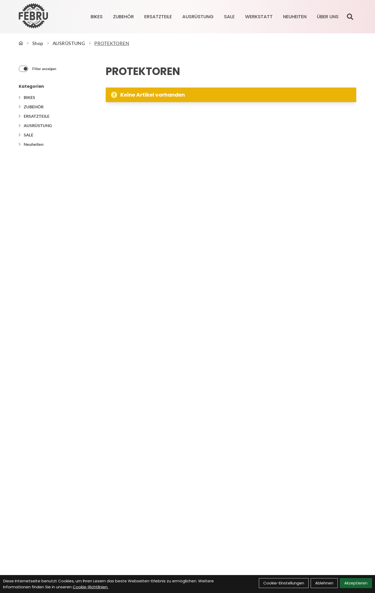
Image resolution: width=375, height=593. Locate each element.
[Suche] (350, 16)
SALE (229, 16)
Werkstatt (259, 16)
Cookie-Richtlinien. (90, 587)
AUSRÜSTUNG (198, 16)
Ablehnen (324, 583)
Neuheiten (295, 16)
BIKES (97, 16)
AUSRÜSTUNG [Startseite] (69, 43)
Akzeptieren (355, 583)
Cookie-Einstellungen (283, 583)
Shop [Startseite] (37, 43)
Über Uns (328, 16)
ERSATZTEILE (158, 16)
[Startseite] (21, 43)
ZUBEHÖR (123, 16)
